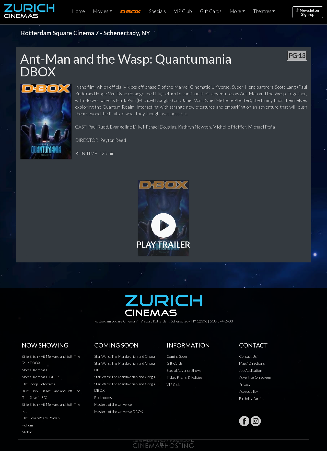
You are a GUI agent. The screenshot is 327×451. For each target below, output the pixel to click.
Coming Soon (177, 356)
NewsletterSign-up (308, 12)
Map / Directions (252, 363)
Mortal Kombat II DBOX (41, 377)
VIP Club (183, 11)
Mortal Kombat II (35, 370)
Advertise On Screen (255, 377)
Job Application (250, 370)
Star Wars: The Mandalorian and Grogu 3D (127, 377)
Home (78, 11)
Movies (100, 11)
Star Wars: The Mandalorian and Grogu (124, 356)
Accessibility (248, 391)
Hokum (27, 425)
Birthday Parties (251, 398)
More (235, 11)
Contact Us (248, 356)
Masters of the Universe (113, 404)
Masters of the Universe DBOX (118, 411)
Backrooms (103, 397)
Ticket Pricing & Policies (185, 377)
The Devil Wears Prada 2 (41, 418)
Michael (27, 432)
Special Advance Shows (184, 370)
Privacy (244, 384)
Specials (157, 11)
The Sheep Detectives (38, 384)
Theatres (262, 11)
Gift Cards (210, 11)
